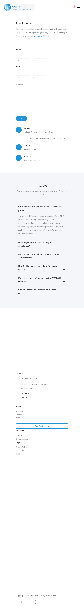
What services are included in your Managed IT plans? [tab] (42, 208)
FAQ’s (18, 418)
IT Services (20, 435)
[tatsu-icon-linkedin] (26, 602)
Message (19, 84)
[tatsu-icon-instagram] (22, 602)
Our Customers (42, 426)
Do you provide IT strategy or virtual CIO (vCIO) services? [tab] (42, 280)
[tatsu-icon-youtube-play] (75, 6)
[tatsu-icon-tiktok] (17, 602)
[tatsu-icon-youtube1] (31, 602)
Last (34, 60)
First (17, 60)
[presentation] (34, 113)
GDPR (18, 454)
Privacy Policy (21, 447)
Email (17, 77)
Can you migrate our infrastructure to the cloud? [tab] (42, 291)
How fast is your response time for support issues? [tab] (42, 268)
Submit (21, 118)
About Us (19, 411)
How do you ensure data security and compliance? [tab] (42, 244)
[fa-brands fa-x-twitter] (36, 602)
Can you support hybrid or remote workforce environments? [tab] (42, 256)
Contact (19, 414)
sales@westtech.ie (42, 36)
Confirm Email (37, 77)
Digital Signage (22, 439)
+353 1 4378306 (30, 149)
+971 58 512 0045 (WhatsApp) (36, 384)
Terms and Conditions (24, 450)
